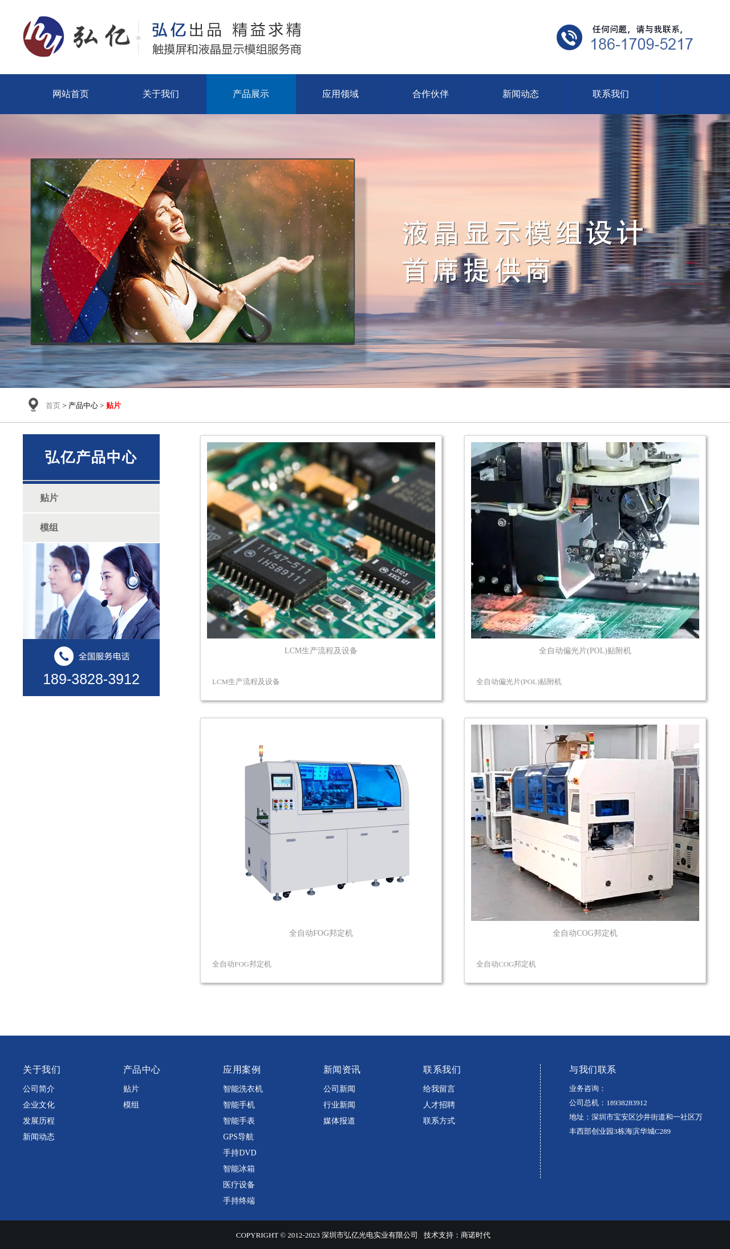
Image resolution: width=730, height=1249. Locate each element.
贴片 (131, 1089)
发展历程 (39, 1121)
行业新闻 (339, 1105)
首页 (53, 405)
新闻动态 (520, 94)
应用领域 (340, 94)
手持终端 (239, 1201)
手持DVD (239, 1153)
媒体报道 (339, 1121)
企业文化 (39, 1105)
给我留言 (439, 1089)
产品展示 (251, 94)
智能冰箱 (239, 1169)
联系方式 (439, 1121)
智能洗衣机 (243, 1089)
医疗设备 (239, 1185)
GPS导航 (238, 1137)
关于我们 (161, 94)
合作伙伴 (430, 94)
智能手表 (239, 1121)
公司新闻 (339, 1089)
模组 (131, 1105)
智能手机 (239, 1105)
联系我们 (611, 94)
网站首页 (70, 94)
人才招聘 (439, 1105)
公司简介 (39, 1089)
